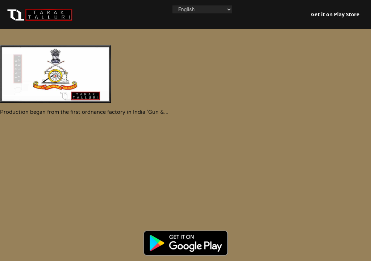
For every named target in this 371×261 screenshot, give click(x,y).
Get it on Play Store (335, 14)
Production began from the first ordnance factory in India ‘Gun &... (84, 112)
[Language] (202, 9)
